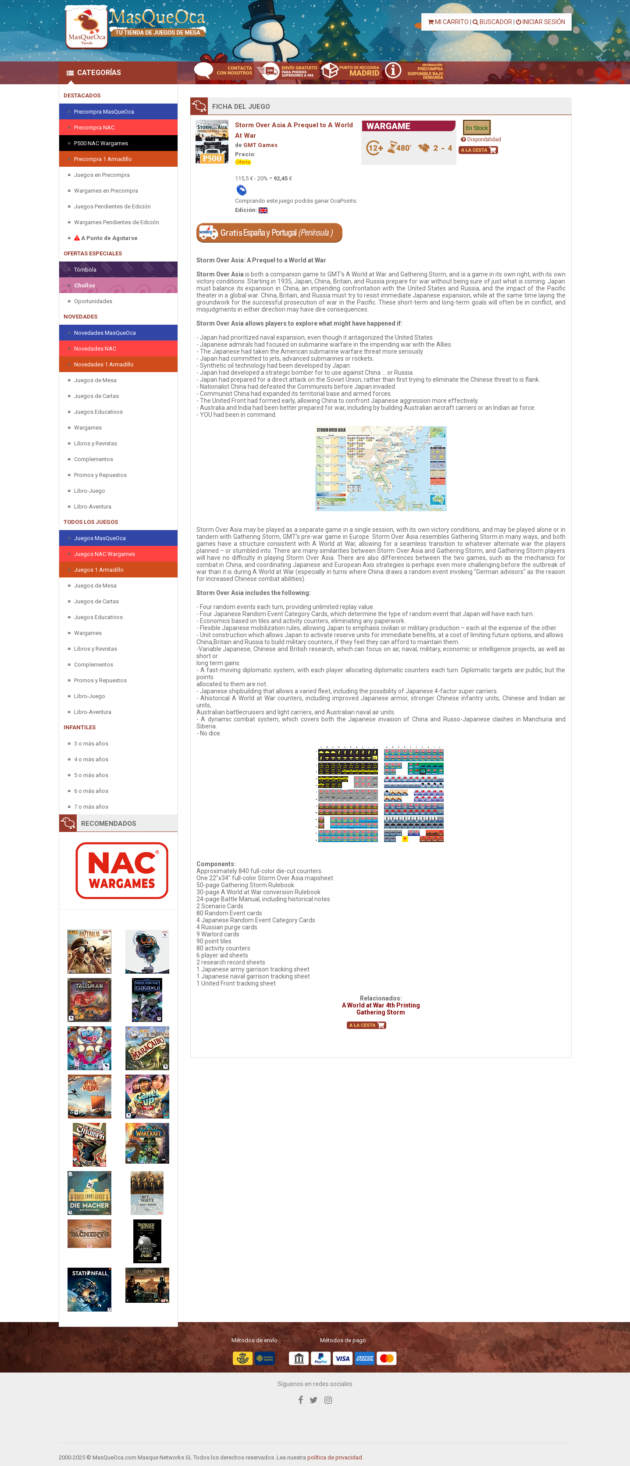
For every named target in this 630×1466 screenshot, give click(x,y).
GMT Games (260, 145)
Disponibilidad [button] (481, 139)
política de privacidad (334, 1457)
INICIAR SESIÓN (540, 21)
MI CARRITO (448, 21)
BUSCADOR (492, 21)
